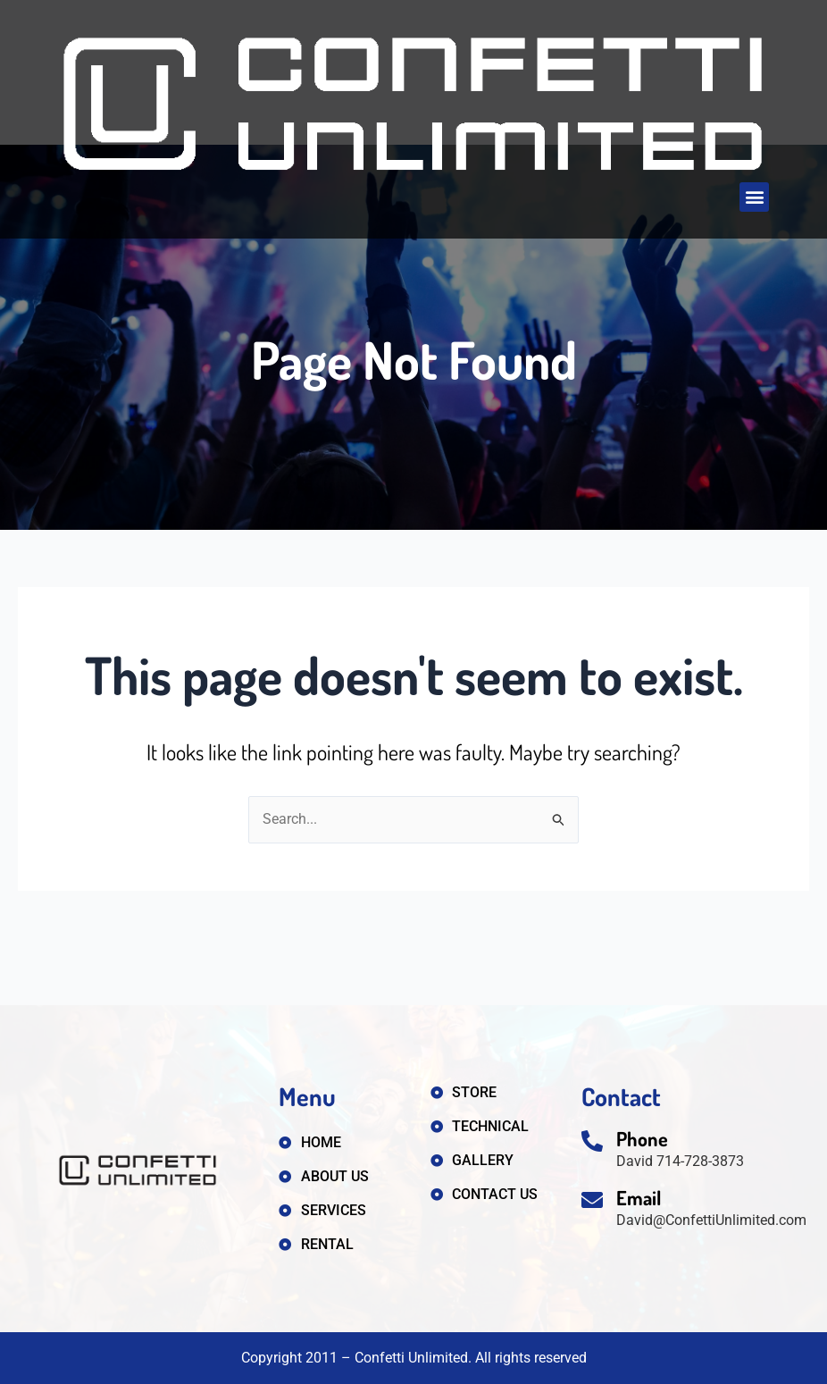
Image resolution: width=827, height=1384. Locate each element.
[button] (754, 197)
